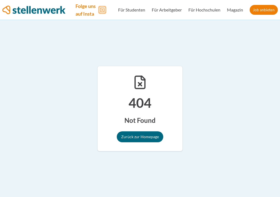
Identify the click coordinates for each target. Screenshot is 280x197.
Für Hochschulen (204, 9)
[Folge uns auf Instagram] (92, 10)
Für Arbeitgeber (167, 9)
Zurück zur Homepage (140, 136)
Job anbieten (264, 9)
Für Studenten (131, 9)
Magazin (235, 9)
